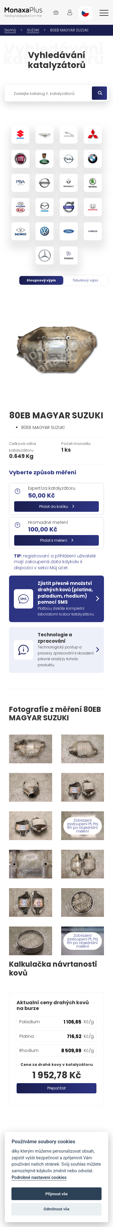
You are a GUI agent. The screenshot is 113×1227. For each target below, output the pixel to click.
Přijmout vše (56, 1194)
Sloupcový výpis (41, 280)
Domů (10, 30)
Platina (26, 1036)
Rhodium (29, 1050)
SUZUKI (33, 30)
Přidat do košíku (56, 506)
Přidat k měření (56, 540)
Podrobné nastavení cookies (38, 1177)
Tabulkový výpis (85, 280)
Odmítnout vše (57, 1209)
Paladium (29, 1022)
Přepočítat (56, 1088)
